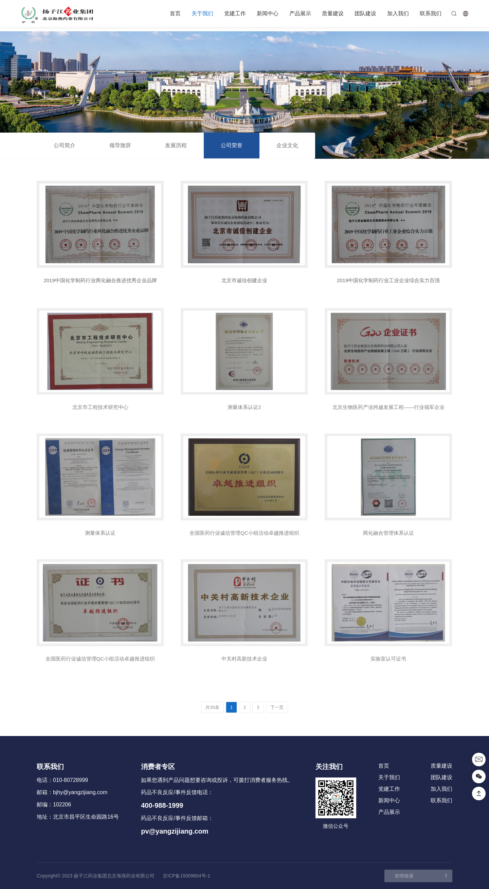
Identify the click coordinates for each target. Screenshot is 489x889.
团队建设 (365, 13)
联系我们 (430, 13)
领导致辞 (120, 145)
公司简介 (64, 145)
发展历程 (176, 145)
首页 (175, 13)
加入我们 (398, 13)
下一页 (277, 707)
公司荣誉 (231, 145)
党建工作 (235, 13)
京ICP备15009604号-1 (186, 875)
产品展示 (300, 13)
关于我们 (202, 13)
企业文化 (287, 145)
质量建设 (333, 13)
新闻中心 (267, 13)
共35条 (212, 707)
